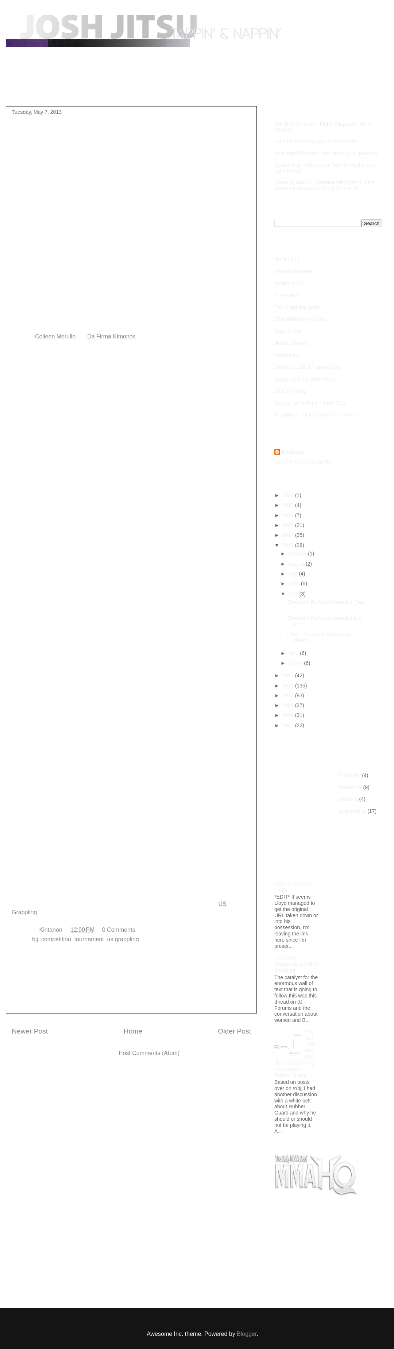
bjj (35, 939)
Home (26, 89)
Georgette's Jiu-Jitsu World (304, 379)
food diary (349, 775)
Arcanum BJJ (289, 283)
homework (350, 787)
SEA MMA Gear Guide (299, 319)
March (296, 663)
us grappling (123, 939)
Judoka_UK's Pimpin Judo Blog (309, 403)
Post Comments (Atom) (149, 1053)
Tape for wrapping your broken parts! (316, 141)
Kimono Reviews (293, 271)
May (293, 594)
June (294, 583)
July (293, 574)
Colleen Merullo (55, 336)
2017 (288, 505)
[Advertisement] (131, 997)
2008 (288, 715)
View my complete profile (302, 462)
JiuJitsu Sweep (291, 343)
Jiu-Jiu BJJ (286, 259)
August (296, 564)
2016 (288, 515)
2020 (288, 495)
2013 (288, 545)
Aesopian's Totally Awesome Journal (315, 415)
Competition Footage (142, 89)
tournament (89, 939)
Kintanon (293, 452)
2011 (288, 686)
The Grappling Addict (298, 307)
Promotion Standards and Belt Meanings (296, 964)
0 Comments (118, 930)
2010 (288, 695)
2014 (288, 535)
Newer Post (30, 1031)
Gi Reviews (287, 295)
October (298, 554)
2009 (288, 705)
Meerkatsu (286, 355)
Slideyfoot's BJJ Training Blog (307, 367)
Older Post (234, 1031)
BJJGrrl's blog (290, 391)
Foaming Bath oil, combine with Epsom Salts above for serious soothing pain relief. (324, 185)
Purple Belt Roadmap (75, 89)
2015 (288, 525)
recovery (348, 799)
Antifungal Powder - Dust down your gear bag (326, 153)
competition (56, 939)
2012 (288, 675)
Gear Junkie (288, 331)
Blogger (246, 1334)
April (294, 653)
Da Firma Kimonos (111, 336)
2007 (288, 725)
